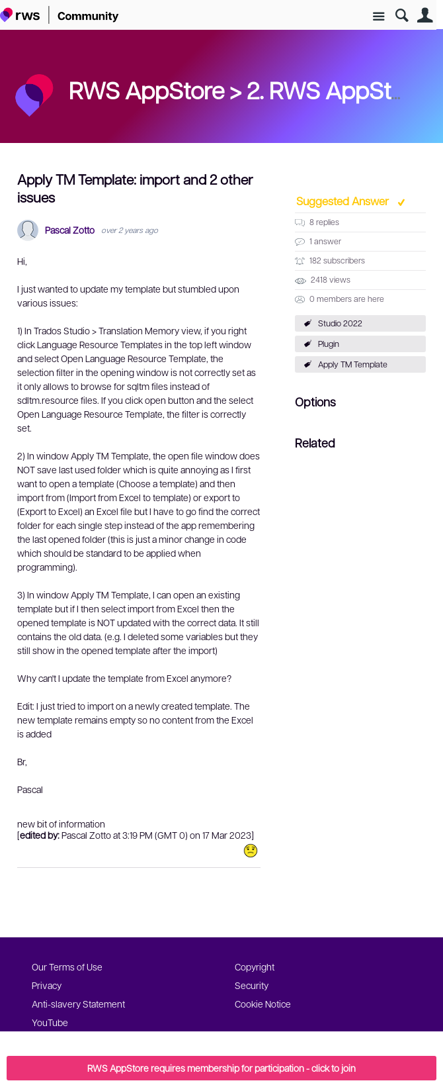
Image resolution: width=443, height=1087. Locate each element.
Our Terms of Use (67, 966)
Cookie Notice (263, 1004)
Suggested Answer (343, 200)
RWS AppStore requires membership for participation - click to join (221, 1068)
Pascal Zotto (70, 230)
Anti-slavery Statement (78, 1004)
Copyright (254, 966)
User (424, 15)
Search (401, 15)
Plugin (328, 343)
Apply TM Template (352, 364)
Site (378, 16)
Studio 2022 (340, 323)
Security (251, 985)
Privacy (46, 985)
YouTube (50, 1022)
